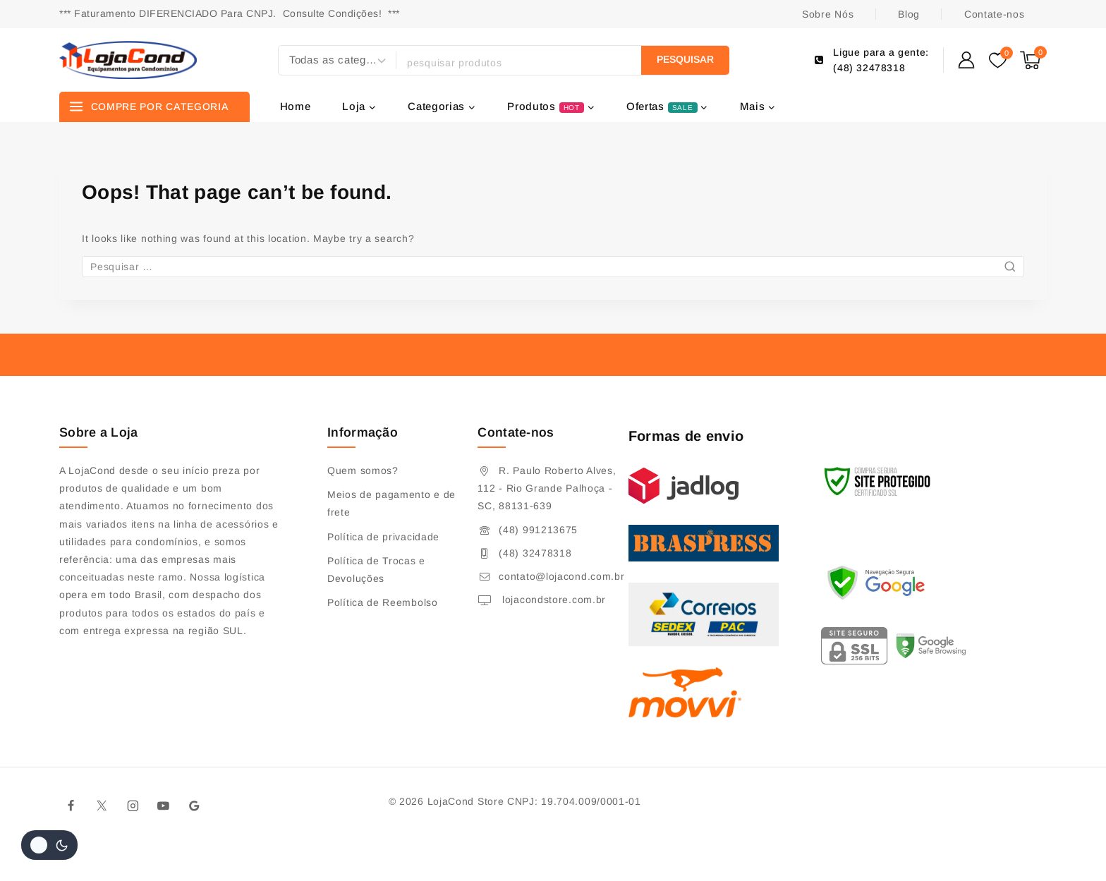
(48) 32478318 (535, 553)
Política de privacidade (383, 536)
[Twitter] (102, 806)
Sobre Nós (827, 14)
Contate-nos (994, 14)
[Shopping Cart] (1033, 60)
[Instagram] (133, 806)
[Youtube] (164, 806)
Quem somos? (363, 470)
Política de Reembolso (382, 602)
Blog (909, 14)
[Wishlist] (997, 60)
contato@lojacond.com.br (561, 576)
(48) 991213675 (538, 529)
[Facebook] (71, 806)
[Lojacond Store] (128, 60)
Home (295, 106)
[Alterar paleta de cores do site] (49, 845)
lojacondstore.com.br (552, 599)
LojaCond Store (465, 801)
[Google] (195, 806)
